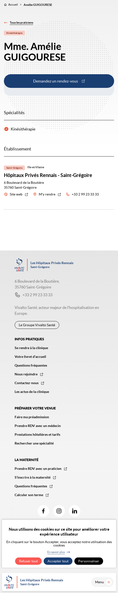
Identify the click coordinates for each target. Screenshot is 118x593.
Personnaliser (88, 561)
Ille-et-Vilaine (35, 167)
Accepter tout (58, 561)
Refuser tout (28, 561)
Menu (103, 582)
